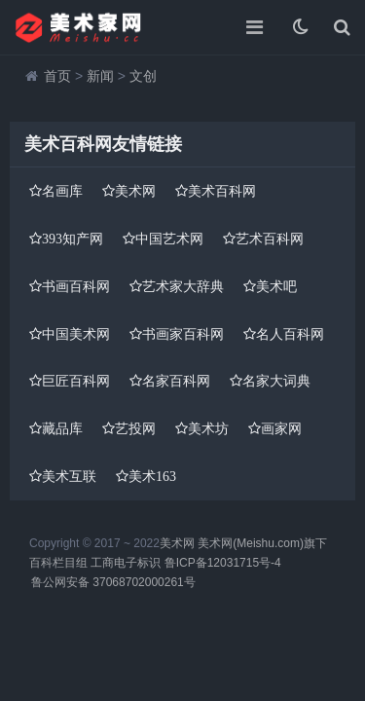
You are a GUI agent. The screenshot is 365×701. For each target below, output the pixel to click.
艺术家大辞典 (183, 286)
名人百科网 (290, 334)
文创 (143, 76)
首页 (57, 76)
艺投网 (135, 428)
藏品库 (62, 428)
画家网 (281, 428)
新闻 (100, 76)
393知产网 (72, 238)
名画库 (62, 191)
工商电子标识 (126, 563)
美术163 (152, 476)
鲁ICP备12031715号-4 (222, 563)
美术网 (135, 191)
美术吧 (276, 286)
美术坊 (208, 428)
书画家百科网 (183, 334)
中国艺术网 (169, 238)
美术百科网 (222, 191)
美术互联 (69, 476)
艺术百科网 (270, 238)
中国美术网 (76, 334)
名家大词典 (276, 380)
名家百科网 (176, 380)
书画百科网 (76, 286)
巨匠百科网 (76, 380)
